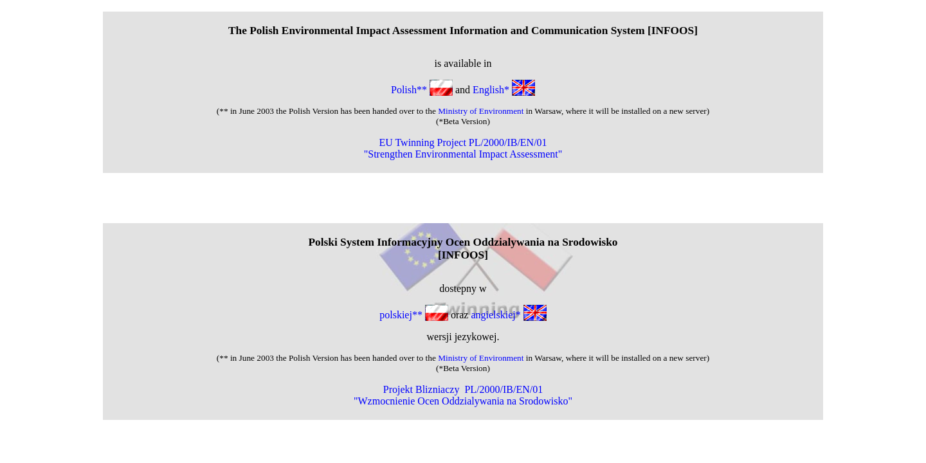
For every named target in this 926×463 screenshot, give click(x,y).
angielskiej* (508, 314)
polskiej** (415, 314)
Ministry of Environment (480, 111)
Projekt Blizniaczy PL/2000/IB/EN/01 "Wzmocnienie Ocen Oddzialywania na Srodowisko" (463, 395)
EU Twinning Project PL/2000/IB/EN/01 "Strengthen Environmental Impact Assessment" (463, 148)
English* (504, 89)
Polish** (422, 89)
